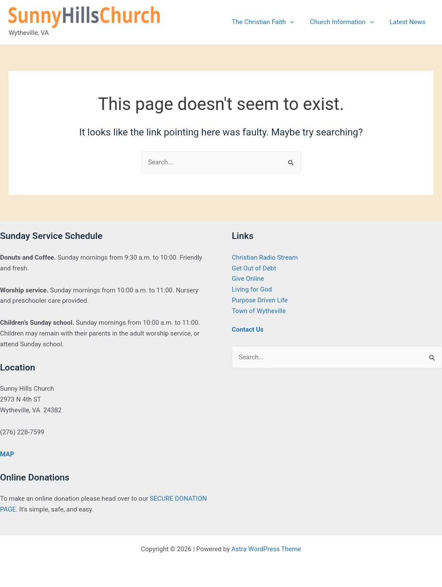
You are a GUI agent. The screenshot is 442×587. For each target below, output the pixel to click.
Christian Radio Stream (265, 257)
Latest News (409, 22)
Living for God (252, 289)
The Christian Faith (270, 22)
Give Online (248, 279)
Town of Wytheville (259, 311)
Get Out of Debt (254, 268)
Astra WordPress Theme (266, 549)
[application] (297, 22)
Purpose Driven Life (260, 300)
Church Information (346, 22)
